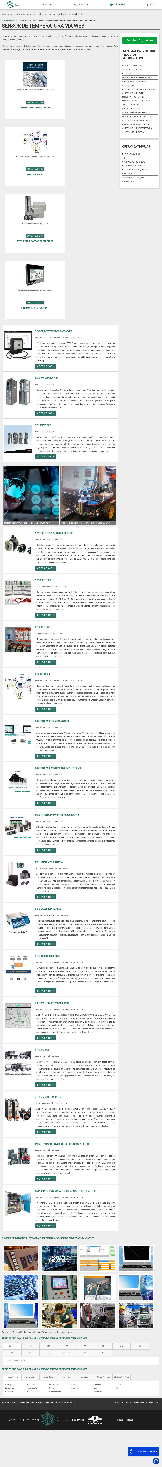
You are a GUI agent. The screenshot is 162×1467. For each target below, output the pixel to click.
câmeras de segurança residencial (139, 89)
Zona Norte (30, 1173)
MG (48, 1143)
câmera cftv (128, 85)
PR (103, 1143)
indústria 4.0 (128, 74)
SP (85, 1143)
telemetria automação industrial (83, 20)
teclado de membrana (132, 105)
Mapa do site (152, 1199)
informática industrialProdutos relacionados (139, 55)
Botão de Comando (131, 154)
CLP (123, 158)
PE (12, 1149)
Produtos (81, 4)
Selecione (12, 1143)
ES (67, 1143)
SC (121, 1143)
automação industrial (132, 70)
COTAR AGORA (46, 107)
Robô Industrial (130, 174)
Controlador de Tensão (133, 162)
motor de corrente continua (136, 101)
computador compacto (133, 109)
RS (140, 1143)
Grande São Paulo (103, 1173)
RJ (30, 1143)
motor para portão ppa (133, 97)
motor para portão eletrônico (137, 78)
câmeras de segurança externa (137, 120)
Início (47, 4)
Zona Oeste (48, 1173)
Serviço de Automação (133, 178)
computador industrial (133, 132)
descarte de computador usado (31, 20)
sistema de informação (133, 66)
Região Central (12, 1173)
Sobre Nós (117, 4)
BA (30, 1149)
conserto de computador (134, 81)
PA (103, 1149)
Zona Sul (66, 1173)
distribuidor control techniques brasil (57, 20)
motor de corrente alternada (136, 116)
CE (49, 1149)
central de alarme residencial (137, 113)
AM (85, 1149)
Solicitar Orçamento (140, 40)
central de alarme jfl (132, 93)
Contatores (128, 181)
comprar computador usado (135, 124)
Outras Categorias (136, 146)
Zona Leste (85, 1173)
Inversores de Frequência (134, 170)
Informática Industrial (133, 166)
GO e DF (66, 1149)
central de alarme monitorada (137, 128)
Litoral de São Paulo (121, 1173)
